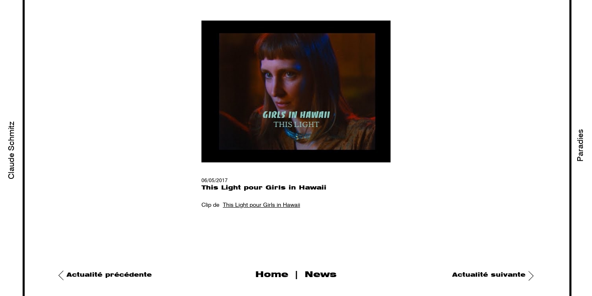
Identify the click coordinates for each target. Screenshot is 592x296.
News (321, 275)
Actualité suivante (488, 275)
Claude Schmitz (12, 150)
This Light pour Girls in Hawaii (261, 205)
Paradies (581, 145)
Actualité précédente (109, 275)
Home (271, 275)
